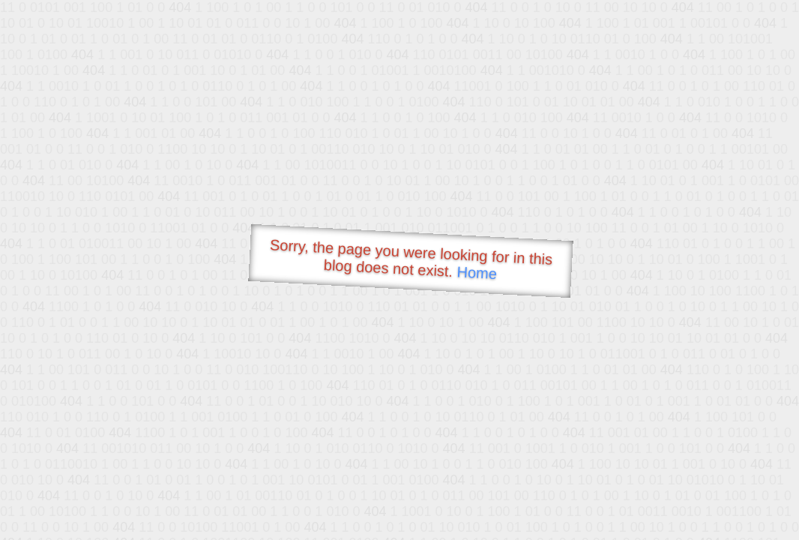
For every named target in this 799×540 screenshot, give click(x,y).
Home (476, 272)
